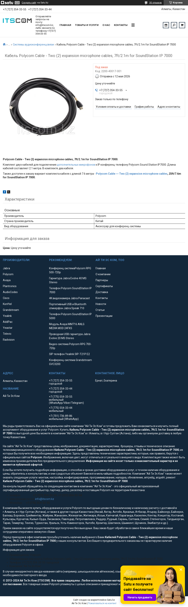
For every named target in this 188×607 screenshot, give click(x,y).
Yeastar (7, 327)
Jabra (6, 268)
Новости (101, 304)
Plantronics (9, 286)
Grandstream (11, 309)
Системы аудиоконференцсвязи (33, 44)
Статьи (100, 309)
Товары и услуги (87, 25)
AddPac (7, 321)
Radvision (9, 339)
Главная (65, 25)
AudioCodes (10, 292)
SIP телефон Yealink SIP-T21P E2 (69, 354)
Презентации (104, 315)
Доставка (102, 292)
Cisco (6, 298)
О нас (106, 25)
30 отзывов (155, 2)
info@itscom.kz (44, 498)
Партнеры (102, 280)
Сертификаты (104, 286)
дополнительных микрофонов (76, 164)
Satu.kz (111, 600)
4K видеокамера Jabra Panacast (69, 298)
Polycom (8, 274)
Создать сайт (29, 2)
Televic (7, 333)
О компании (103, 274)
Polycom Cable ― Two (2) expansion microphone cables (131, 173)
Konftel (7, 304)
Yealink (7, 315)
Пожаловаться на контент (102, 603)
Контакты (121, 25)
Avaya (7, 280)
